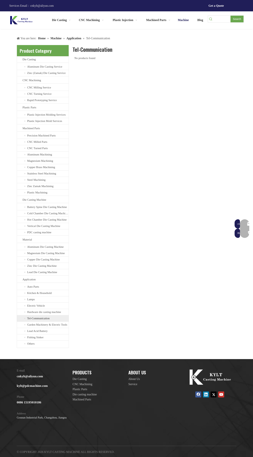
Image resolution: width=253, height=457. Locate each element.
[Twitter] (214, 394)
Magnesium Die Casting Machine (46, 253)
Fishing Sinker (35, 337)
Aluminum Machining (39, 154)
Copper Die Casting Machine (43, 259)
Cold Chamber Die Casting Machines (48, 213)
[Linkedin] (206, 394)
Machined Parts (31, 128)
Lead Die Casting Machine (42, 272)
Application (29, 279)
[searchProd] (222, 19)
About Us (134, 378)
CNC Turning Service (39, 93)
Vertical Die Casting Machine (43, 225)
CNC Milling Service (39, 87)
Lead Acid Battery (37, 330)
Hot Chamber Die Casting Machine (47, 219)
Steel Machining (36, 179)
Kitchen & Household (39, 293)
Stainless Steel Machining (41, 173)
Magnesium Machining (40, 160)
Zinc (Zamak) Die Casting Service (46, 72)
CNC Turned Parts (37, 148)
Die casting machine (85, 394)
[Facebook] (198, 394)
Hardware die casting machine (44, 311)
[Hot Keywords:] (237, 19)
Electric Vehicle (36, 305)
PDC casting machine (39, 232)
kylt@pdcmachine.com (32, 386)
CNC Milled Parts (37, 141)
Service (132, 384)
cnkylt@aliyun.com (30, 376)
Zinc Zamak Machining (40, 186)
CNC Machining (32, 80)
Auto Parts (33, 286)
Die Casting (29, 59)
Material (27, 239)
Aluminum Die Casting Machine (45, 246)
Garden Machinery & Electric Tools (47, 324)
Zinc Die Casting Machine (42, 265)
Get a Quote (216, 5)
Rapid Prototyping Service (42, 100)
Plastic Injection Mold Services (44, 121)
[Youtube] (221, 394)
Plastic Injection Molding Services (46, 114)
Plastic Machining (37, 192)
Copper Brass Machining (41, 167)
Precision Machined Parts (41, 135)
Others (31, 343)
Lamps (31, 299)
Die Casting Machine (34, 199)
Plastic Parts (29, 107)
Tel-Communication (38, 318)
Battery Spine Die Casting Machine (47, 207)
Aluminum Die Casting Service (44, 66)
